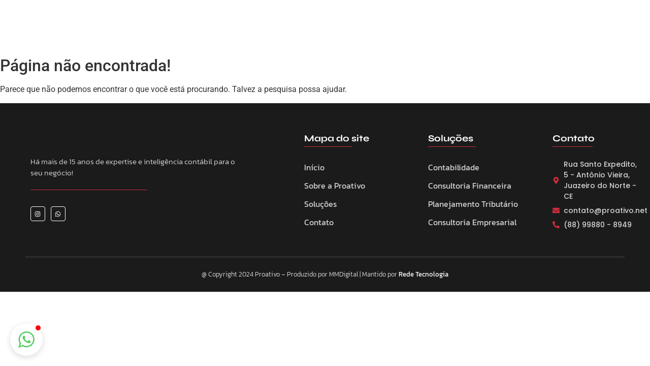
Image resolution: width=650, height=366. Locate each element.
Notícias (426, 31)
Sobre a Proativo (273, 31)
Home (215, 31)
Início (314, 167)
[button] (26, 339)
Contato (473, 31)
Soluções (320, 204)
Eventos (381, 31)
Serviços (335, 31)
